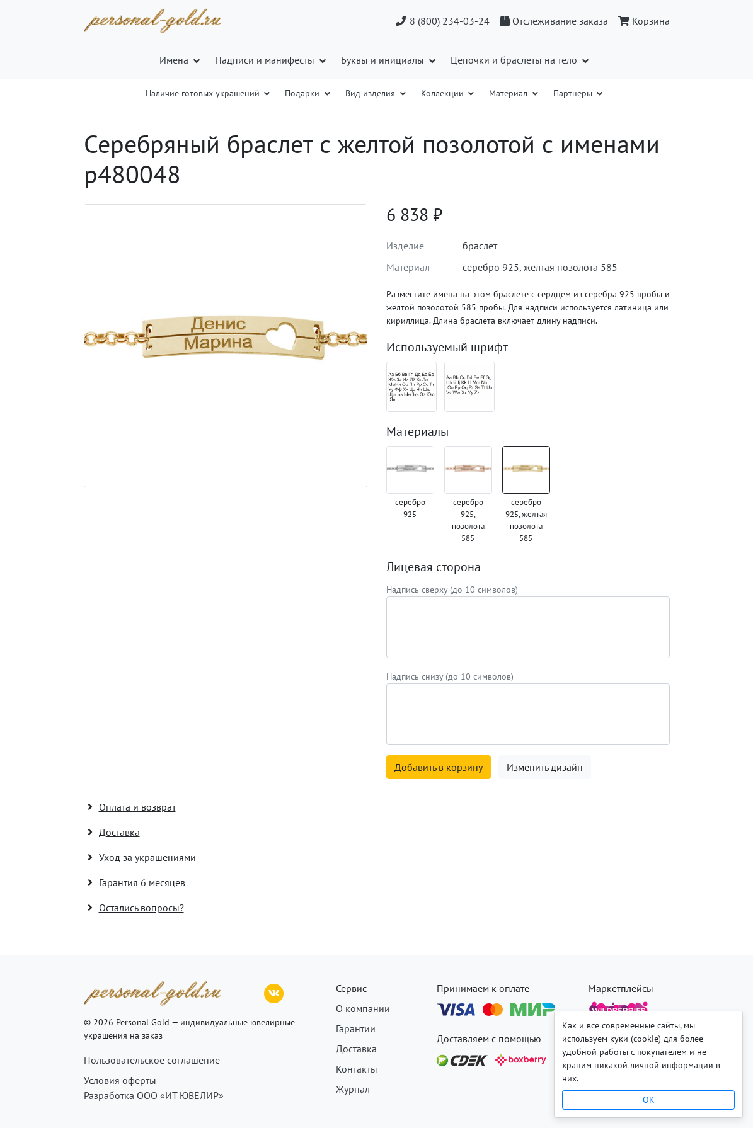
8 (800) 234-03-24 (442, 20)
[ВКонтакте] (274, 992)
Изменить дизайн (545, 767)
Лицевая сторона (433, 567)
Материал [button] (509, 93)
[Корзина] (641, 20)
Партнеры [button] (574, 93)
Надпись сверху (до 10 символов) (452, 589)
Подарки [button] (303, 93)
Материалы (417, 431)
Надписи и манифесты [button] (266, 60)
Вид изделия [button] (371, 93)
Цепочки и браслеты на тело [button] (515, 60)
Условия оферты (120, 1080)
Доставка (356, 1048)
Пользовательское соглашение (152, 1060)
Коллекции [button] (443, 93)
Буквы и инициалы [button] (384, 60)
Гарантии (356, 1028)
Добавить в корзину (438, 767)
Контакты (356, 1068)
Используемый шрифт (447, 347)
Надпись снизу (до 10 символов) (450, 676)
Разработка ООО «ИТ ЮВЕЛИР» (154, 1095)
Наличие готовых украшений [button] (204, 93)
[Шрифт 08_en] (469, 387)
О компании (363, 1008)
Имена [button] (175, 60)
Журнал (353, 1089)
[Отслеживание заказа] (554, 20)
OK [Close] (649, 1099)
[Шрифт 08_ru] (411, 387)
